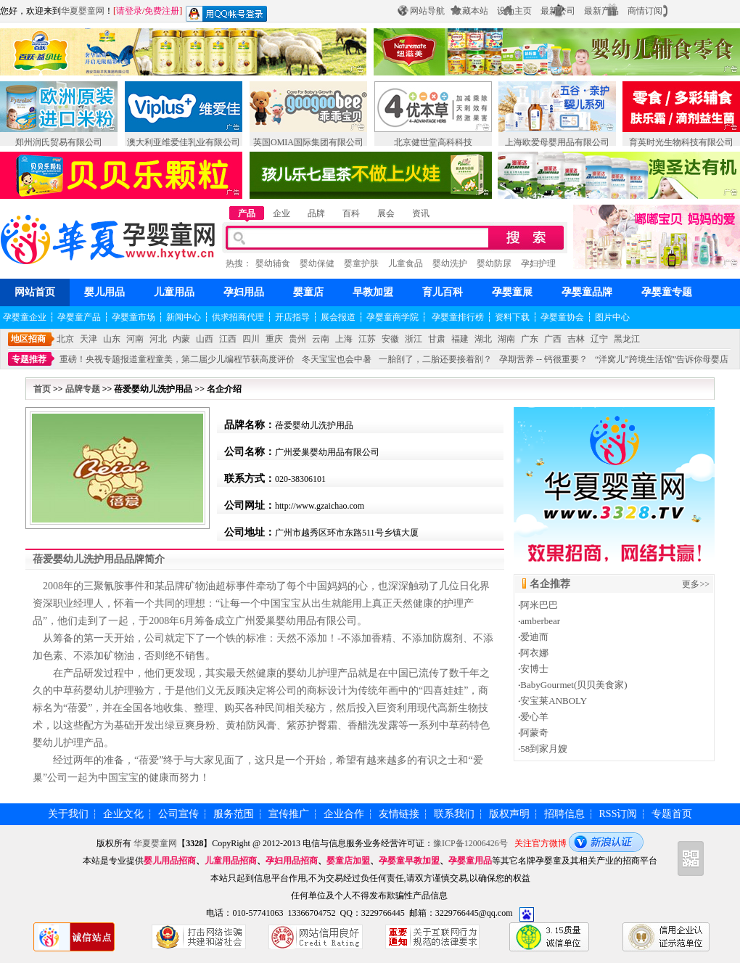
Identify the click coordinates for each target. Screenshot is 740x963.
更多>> (696, 584)
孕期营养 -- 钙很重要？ (543, 359)
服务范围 (233, 813)
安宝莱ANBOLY (553, 700)
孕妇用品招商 (292, 861)
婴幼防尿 (494, 263)
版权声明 (509, 813)
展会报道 (338, 317)
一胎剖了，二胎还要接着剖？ (435, 359)
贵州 (297, 339)
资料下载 (512, 317)
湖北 (483, 339)
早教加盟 (373, 292)
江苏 (367, 339)
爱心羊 (534, 716)
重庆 (274, 339)
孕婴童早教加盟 (409, 861)
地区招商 (28, 339)
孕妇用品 (243, 292)
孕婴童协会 (562, 317)
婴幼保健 (317, 263)
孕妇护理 (538, 263)
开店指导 (292, 317)
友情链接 (399, 813)
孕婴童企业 (24, 317)
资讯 (420, 213)
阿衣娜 (534, 652)
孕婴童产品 (79, 317)
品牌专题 (82, 389)
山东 (111, 339)
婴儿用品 (104, 292)
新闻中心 (183, 317)
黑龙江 (627, 339)
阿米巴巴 (539, 604)
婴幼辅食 (272, 263)
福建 (460, 339)
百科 (351, 213)
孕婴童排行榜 (456, 317)
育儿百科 (442, 292)
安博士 (534, 668)
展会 (386, 213)
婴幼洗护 (449, 263)
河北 (158, 339)
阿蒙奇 (534, 732)
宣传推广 (288, 813)
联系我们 (454, 813)
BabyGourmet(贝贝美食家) (573, 684)
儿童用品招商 (231, 861)
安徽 (390, 339)
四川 (251, 339)
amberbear (540, 620)
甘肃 (436, 339)
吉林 (576, 339)
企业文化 (123, 813)
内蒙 (181, 339)
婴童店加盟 (348, 861)
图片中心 (612, 317)
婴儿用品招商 (170, 861)
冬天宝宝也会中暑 (336, 359)
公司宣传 (178, 813)
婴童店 (308, 292)
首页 (42, 389)
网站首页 (35, 292)
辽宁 (599, 339)
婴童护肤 (361, 263)
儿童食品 (405, 263)
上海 (344, 339)
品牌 (316, 213)
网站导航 (427, 11)
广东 (529, 339)
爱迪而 (534, 636)
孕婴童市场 (133, 317)
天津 (88, 339)
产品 (246, 213)
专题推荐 (29, 359)
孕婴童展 (512, 292)
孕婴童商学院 (392, 317)
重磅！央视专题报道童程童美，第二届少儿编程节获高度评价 (177, 359)
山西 (204, 339)
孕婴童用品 (470, 861)
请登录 (129, 11)
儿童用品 (174, 292)
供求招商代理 (238, 317)
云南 (320, 339)
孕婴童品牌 (587, 292)
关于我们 (68, 813)
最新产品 (601, 11)
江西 (228, 339)
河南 (135, 339)
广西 (553, 339)
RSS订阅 (618, 813)
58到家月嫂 (543, 748)
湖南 (506, 339)
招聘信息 (564, 813)
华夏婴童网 (82, 11)
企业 (281, 213)
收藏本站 (470, 11)
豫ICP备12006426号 (470, 843)
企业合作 (344, 813)
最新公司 (557, 11)
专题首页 (671, 813)
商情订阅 (645, 11)
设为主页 (514, 11)
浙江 (413, 339)
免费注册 (161, 11)
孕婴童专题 (666, 292)
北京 (65, 339)
